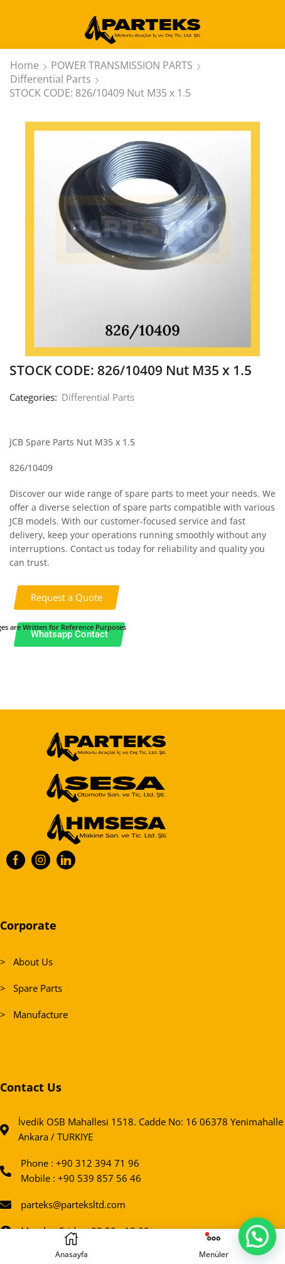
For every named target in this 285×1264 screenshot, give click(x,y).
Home (24, 65)
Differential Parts (50, 79)
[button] (67, 597)
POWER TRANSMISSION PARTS (122, 65)
